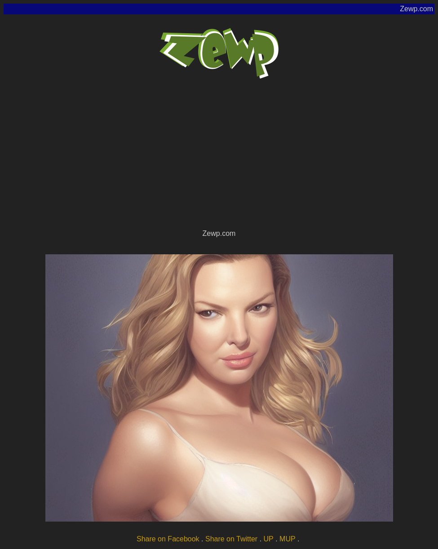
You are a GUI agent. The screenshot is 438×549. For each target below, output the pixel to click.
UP (269, 539)
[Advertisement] (219, 160)
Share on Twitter (231, 539)
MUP (287, 539)
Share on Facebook (168, 539)
